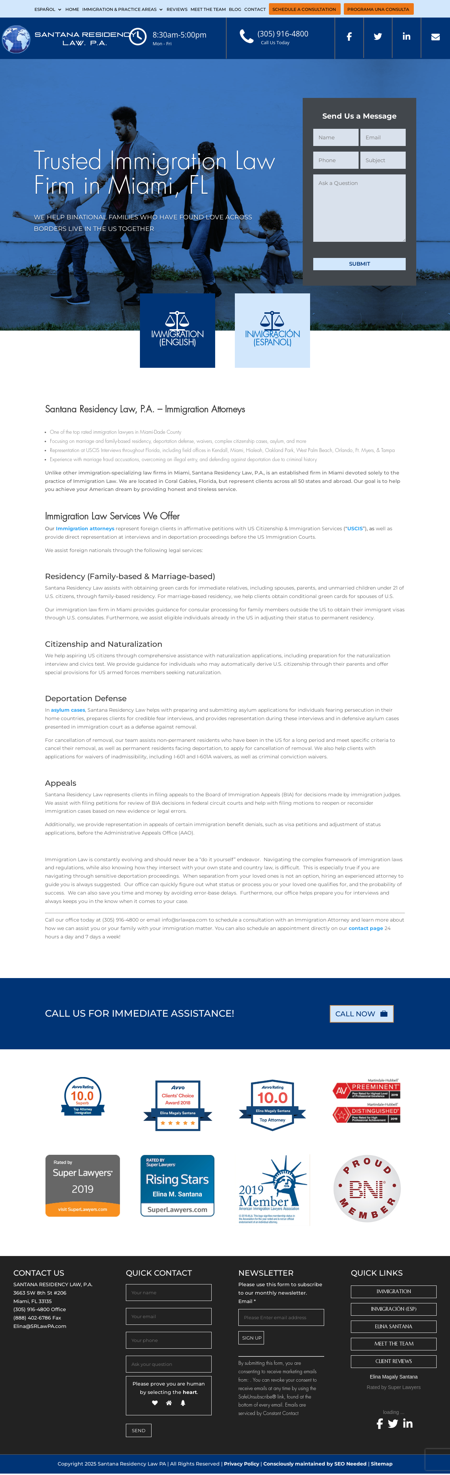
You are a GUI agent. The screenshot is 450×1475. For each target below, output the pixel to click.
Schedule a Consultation (304, 9)
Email (247, 1303)
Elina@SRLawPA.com (39, 1327)
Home (72, 9)
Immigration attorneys (86, 530)
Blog (235, 9)
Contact (255, 9)
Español (44, 9)
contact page (365, 930)
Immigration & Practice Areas (119, 9)
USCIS (355, 530)
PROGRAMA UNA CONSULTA (378, 9)
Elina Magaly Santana (394, 1378)
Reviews (177, 9)
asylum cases (68, 712)
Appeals (60, 784)
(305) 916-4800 (31, 1311)
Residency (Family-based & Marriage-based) (130, 578)
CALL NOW (355, 1015)
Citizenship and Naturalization (103, 645)
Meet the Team (208, 9)
